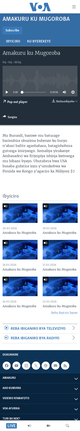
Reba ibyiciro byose (64, 313)
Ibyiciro (13, 41)
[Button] (10, 118)
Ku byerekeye (39, 41)
